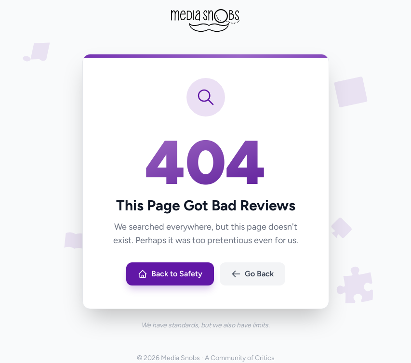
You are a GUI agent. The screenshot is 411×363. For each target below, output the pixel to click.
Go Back (252, 274)
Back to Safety (170, 274)
